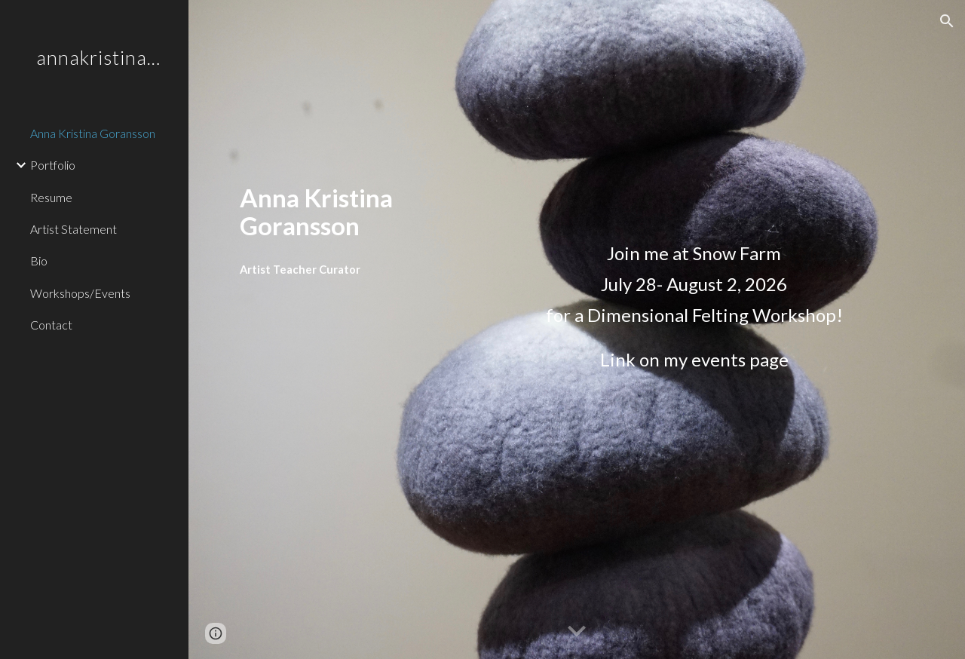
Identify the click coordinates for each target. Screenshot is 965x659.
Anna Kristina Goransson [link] (92, 133)
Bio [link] (38, 260)
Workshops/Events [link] (80, 293)
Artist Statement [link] (73, 229)
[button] (947, 21)
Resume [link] (51, 197)
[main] (372, 211)
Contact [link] (51, 324)
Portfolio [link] (52, 165)
